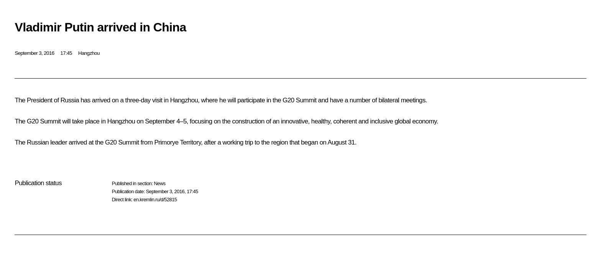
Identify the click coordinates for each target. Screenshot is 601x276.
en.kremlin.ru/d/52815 (155, 199)
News (159, 183)
